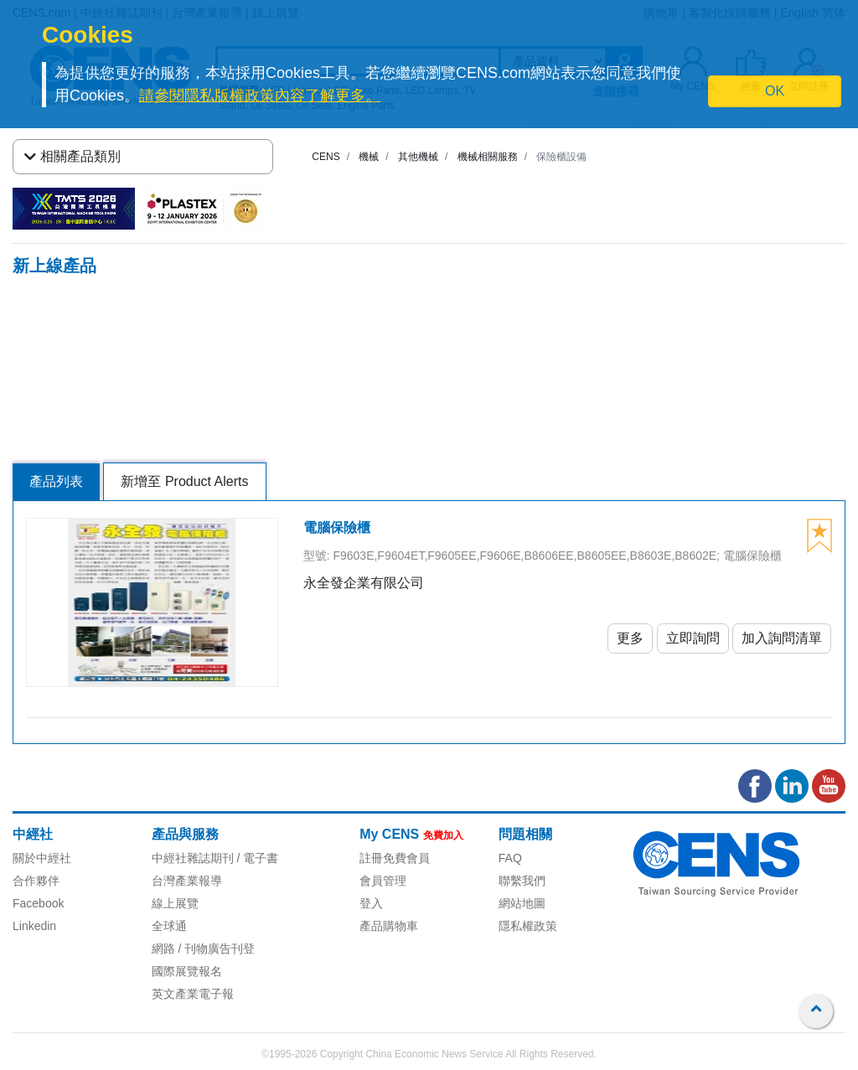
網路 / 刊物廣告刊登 (204, 948)
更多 (630, 638)
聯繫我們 (522, 880)
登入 (371, 903)
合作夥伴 (36, 880)
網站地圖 (522, 903)
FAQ (510, 858)
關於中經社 (42, 858)
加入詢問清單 (782, 638)
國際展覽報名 (187, 971)
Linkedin (34, 926)
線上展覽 (175, 903)
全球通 (169, 926)
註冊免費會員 (394, 858)
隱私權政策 (528, 926)
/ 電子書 (256, 858)
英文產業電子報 (193, 993)
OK (774, 91)
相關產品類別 (72, 157)
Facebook (38, 903)
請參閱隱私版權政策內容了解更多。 (259, 95)
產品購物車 (388, 926)
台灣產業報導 (187, 880)
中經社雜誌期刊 (193, 858)
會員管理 (382, 880)
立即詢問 (693, 638)
